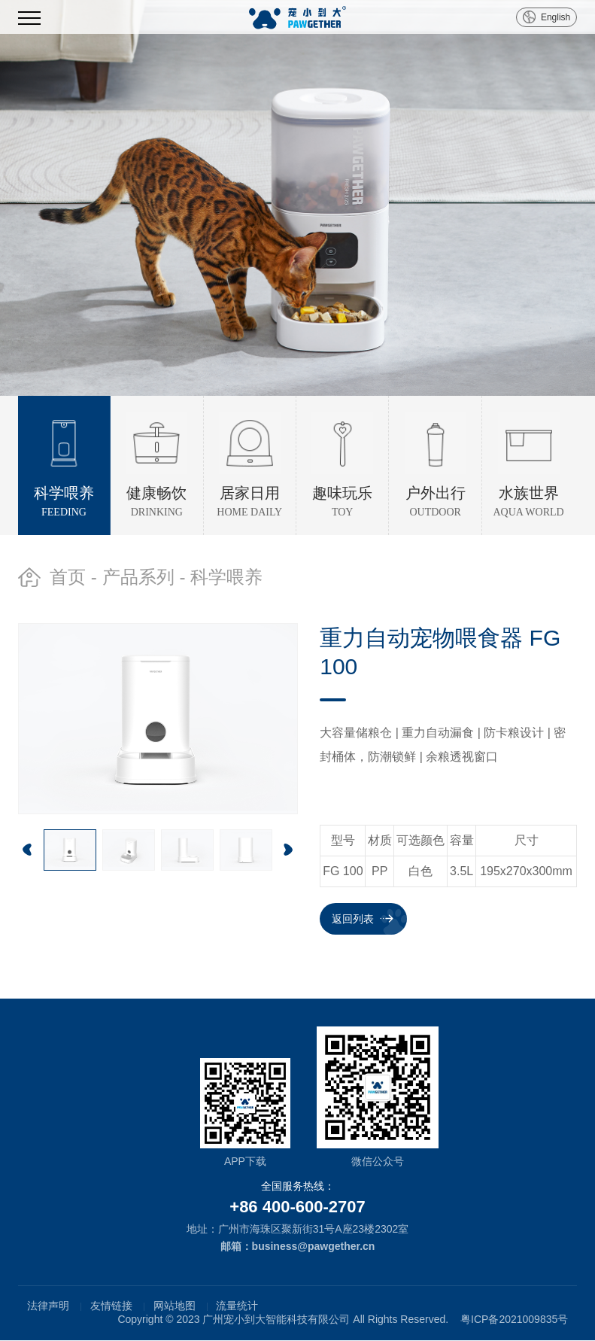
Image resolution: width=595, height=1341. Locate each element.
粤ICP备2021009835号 (514, 1320)
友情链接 (111, 1306)
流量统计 (237, 1306)
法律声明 (48, 1306)
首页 (68, 577)
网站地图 (174, 1306)
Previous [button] (27, 850)
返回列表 (353, 919)
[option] (297, 198)
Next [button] (288, 850)
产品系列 (138, 577)
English (555, 17)
